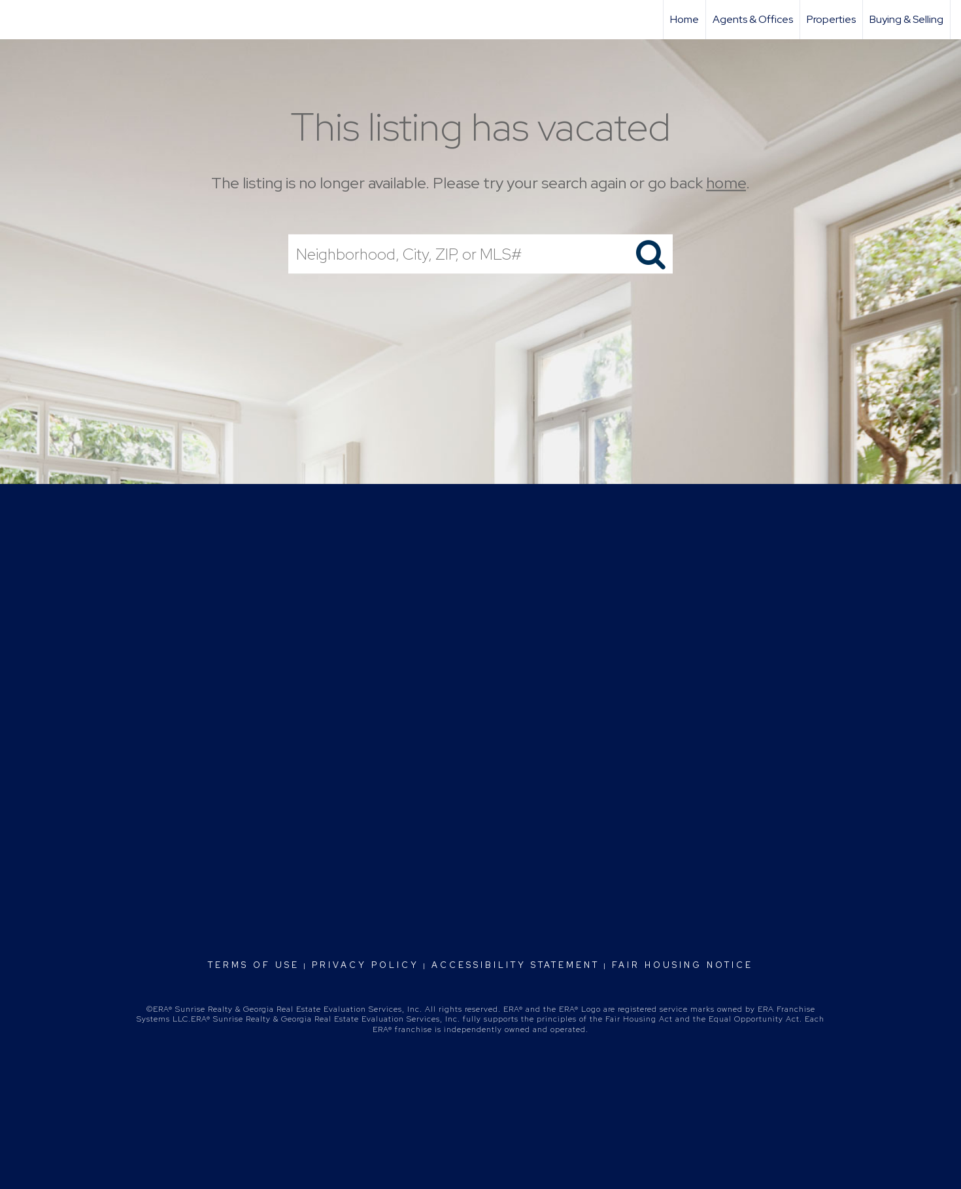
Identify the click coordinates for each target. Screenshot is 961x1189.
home (726, 183)
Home (684, 19)
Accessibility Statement (515, 965)
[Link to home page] (17, 19)
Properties (831, 19)
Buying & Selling (906, 19)
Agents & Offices (753, 19)
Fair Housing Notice (682, 965)
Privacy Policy (365, 965)
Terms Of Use (253, 965)
